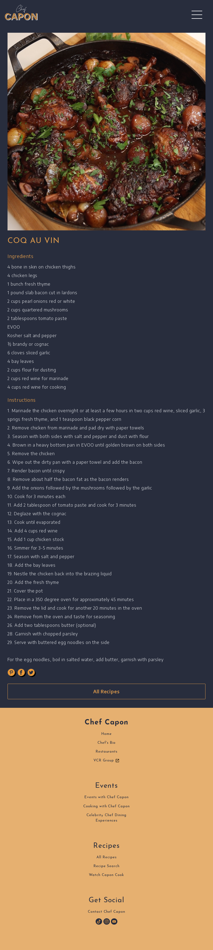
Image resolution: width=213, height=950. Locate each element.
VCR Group (106, 760)
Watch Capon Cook (106, 875)
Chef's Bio (106, 743)
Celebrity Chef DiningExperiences (106, 817)
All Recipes (106, 691)
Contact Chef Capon (106, 912)
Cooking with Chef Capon (106, 806)
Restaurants (107, 751)
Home (106, 734)
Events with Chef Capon (106, 797)
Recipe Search (106, 866)
